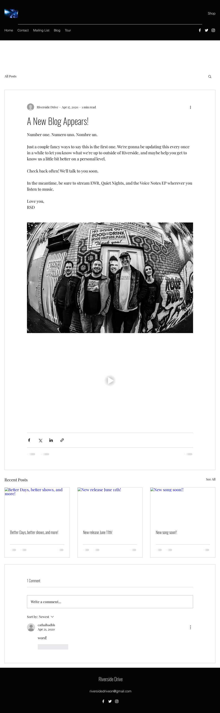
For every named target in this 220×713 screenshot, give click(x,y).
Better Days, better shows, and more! (34, 532)
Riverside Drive (111, 678)
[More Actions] (190, 627)
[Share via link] (62, 440)
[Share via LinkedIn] (51, 440)
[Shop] (212, 13)
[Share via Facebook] (29, 440)
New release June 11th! (97, 532)
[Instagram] (213, 30)
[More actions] (190, 107)
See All (211, 479)
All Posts (10, 76)
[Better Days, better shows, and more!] (37, 506)
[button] (210, 76)
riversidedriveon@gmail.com (111, 691)
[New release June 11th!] (110, 506)
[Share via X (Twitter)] (40, 440)
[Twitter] (206, 30)
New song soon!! (166, 532)
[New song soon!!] (182, 506)
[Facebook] (200, 30)
